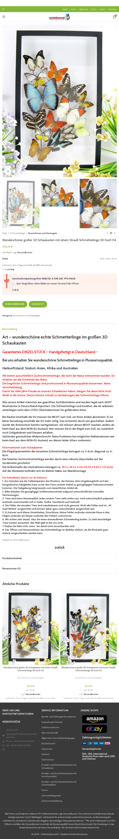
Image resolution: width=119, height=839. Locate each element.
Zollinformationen (50, 727)
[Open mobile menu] (3, 9)
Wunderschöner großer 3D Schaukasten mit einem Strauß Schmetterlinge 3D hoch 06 (30, 669)
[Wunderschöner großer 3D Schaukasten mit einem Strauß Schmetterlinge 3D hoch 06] (30, 627)
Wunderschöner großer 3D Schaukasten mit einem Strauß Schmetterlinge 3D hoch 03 (88, 669)
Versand (45, 754)
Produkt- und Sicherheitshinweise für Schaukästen (59, 766)
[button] (5, 662)
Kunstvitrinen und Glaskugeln (42, 233)
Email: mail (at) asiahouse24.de (20, 749)
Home (45, 790)
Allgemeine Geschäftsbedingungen (58, 738)
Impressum (47, 749)
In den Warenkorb (14, 304)
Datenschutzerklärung (52, 800)
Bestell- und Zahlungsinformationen (59, 716)
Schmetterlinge (17, 233)
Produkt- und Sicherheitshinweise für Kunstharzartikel (59, 775)
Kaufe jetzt (38, 304)
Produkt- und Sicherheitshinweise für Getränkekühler (59, 783)
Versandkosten (24, 252)
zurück (60, 547)
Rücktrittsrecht (48, 743)
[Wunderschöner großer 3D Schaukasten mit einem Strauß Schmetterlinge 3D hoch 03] (88, 627)
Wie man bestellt (50, 732)
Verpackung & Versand (52, 722)
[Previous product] (107, 233)
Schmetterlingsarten (51, 795)
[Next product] (115, 233)
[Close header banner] (115, 3)
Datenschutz (48, 759)
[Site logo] (59, 16)
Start (4, 233)
